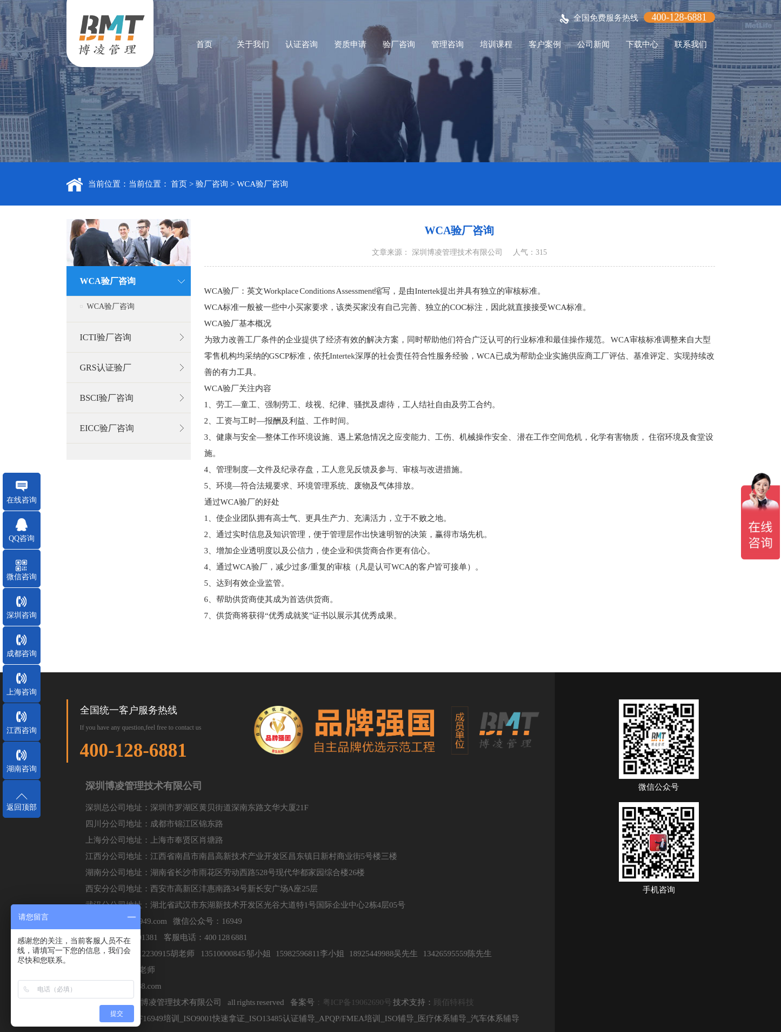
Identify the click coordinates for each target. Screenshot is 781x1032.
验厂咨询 (399, 44)
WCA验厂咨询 (262, 184)
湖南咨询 (21, 769)
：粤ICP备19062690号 (353, 1002)
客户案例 (545, 44)
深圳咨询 (21, 615)
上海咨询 (21, 692)
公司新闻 (593, 44)
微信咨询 (21, 577)
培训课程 (496, 44)
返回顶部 (21, 807)
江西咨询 (21, 730)
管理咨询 (447, 44)
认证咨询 (301, 44)
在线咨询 (21, 500)
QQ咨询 (22, 538)
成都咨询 (21, 654)
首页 (204, 44)
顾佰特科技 (453, 1002)
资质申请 (350, 44)
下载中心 (642, 44)
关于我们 (253, 44)
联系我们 (691, 44)
